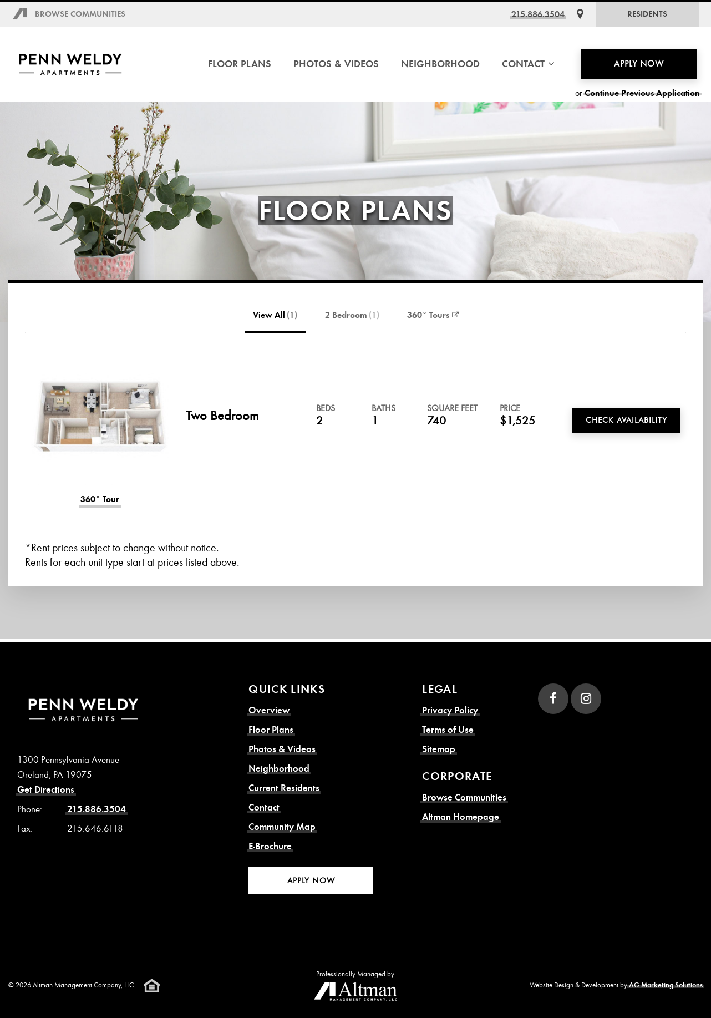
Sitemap (438, 749)
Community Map (282, 827)
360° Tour (99, 499)
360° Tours (433, 315)
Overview (269, 710)
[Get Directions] (580, 14)
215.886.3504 (538, 14)
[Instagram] (586, 698)
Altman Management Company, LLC (83, 985)
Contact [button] (528, 64)
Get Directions (45, 790)
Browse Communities (80, 14)
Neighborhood (440, 64)
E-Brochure (270, 846)
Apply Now (639, 64)
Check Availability (626, 420)
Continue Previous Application (642, 93)
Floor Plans (239, 64)
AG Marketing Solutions (666, 985)
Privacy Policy (450, 710)
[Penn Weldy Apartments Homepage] (70, 64)
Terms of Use (448, 730)
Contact (264, 807)
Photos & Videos (336, 64)
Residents (647, 14)
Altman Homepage (460, 817)
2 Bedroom (352, 315)
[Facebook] (553, 698)
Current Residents (283, 788)
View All (275, 315)
